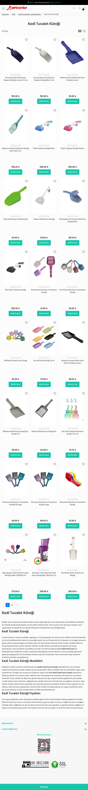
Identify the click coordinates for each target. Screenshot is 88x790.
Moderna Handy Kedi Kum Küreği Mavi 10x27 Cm (15, 149)
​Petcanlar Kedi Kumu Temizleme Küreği (44, 291)
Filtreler (44, 787)
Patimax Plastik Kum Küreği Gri (44, 431)
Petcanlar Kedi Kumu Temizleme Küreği (72, 503)
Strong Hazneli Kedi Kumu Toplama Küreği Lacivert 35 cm (15, 79)
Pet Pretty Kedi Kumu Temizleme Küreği (72, 291)
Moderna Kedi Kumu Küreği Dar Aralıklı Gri (15, 432)
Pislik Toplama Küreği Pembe (72, 148)
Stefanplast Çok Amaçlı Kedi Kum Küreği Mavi (72, 220)
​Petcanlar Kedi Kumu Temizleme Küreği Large (44, 503)
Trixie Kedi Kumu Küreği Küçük (15, 219)
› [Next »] (16, 605)
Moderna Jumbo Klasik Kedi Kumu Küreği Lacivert (72, 362)
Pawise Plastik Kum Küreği (43, 219)
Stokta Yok (72, 384)
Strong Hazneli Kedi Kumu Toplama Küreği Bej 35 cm (44, 79)
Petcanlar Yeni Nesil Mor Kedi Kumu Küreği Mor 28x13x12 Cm (44, 574)
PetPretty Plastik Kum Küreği (15, 360)
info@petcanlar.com (48, 782)
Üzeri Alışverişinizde (44, 2)
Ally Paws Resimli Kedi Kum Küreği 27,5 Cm (73, 432)
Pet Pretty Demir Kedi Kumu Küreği (72, 574)
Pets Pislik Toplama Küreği (15, 289)
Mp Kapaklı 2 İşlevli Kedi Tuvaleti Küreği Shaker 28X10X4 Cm (15, 574)
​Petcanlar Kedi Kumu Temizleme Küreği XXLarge (15, 503)
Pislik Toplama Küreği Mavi (44, 148)
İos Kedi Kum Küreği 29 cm (44, 360)
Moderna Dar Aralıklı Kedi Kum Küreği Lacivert (72, 79)
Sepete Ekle (15, 101)
